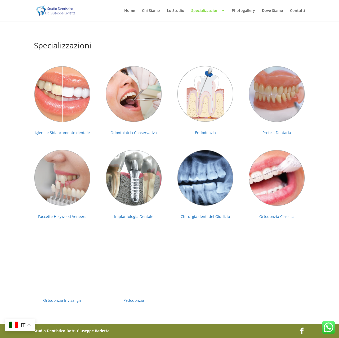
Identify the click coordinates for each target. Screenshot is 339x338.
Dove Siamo (272, 11)
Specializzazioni (205, 11)
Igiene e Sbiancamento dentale (62, 132)
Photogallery (243, 11)
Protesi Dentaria (276, 132)
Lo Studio (175, 11)
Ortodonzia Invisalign (62, 300)
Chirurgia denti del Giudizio (205, 216)
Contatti (297, 11)
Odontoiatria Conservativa (133, 132)
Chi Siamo (151, 11)
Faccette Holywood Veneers (62, 216)
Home (129, 11)
